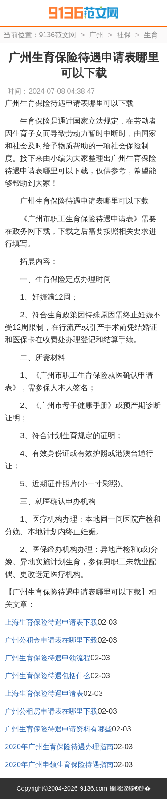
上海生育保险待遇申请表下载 (51, 622)
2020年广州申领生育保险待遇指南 (59, 764)
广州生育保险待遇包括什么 (47, 675)
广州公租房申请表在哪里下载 (51, 711)
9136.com (93, 788)
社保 (124, 35)
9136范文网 (58, 35)
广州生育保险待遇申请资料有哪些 (58, 729)
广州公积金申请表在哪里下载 (51, 640)
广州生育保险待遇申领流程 (47, 658)
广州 (96, 35)
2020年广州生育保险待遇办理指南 (59, 747)
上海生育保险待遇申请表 (44, 693)
